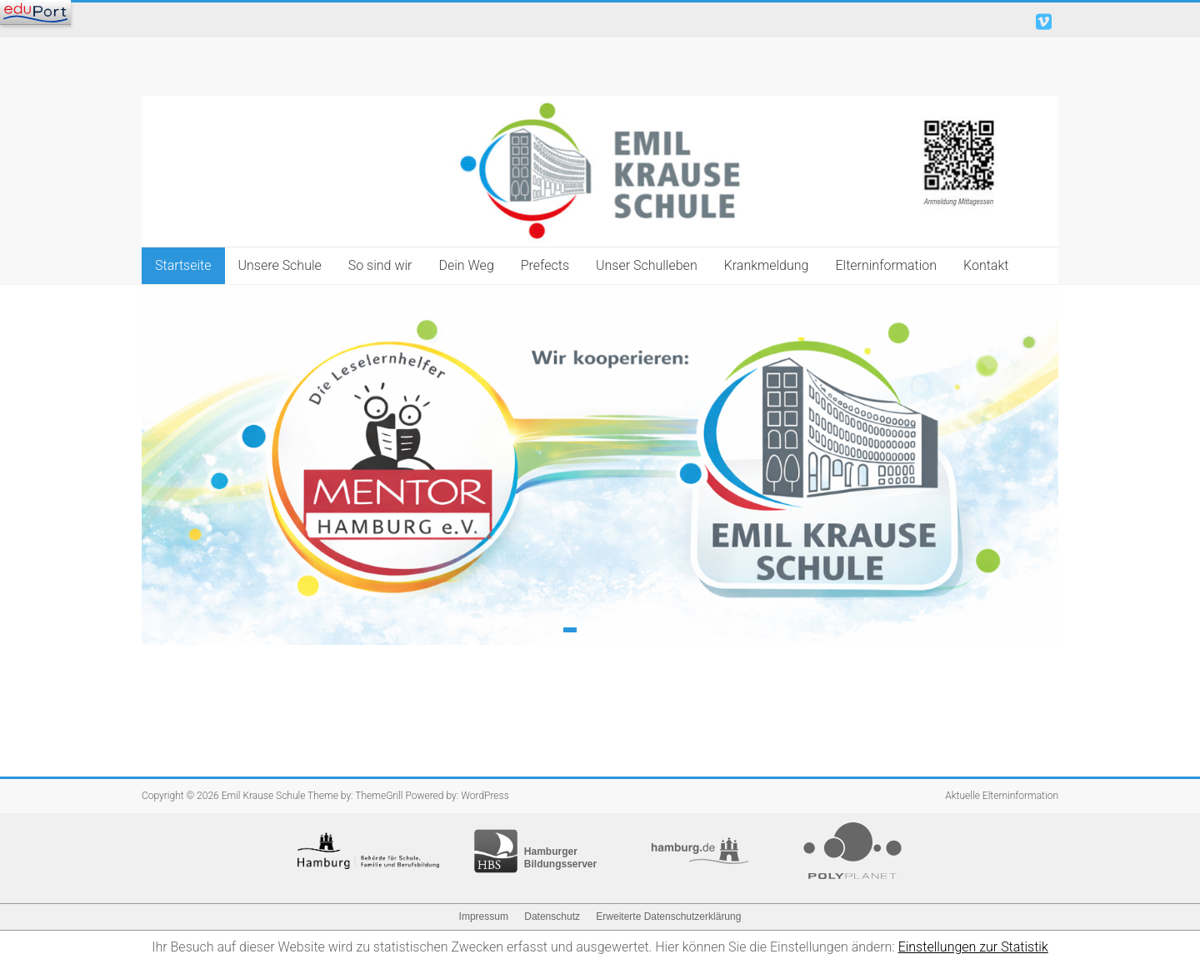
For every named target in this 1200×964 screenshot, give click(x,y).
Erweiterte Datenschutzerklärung (668, 916)
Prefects (545, 265)
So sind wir (380, 265)
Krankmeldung (766, 265)
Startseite (183, 265)
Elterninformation (886, 265)
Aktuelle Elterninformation (1001, 796)
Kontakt (985, 265)
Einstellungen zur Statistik (973, 947)
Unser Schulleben (647, 265)
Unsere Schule (280, 265)
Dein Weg (465, 265)
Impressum (483, 916)
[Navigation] (35, 12)
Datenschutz (552, 916)
